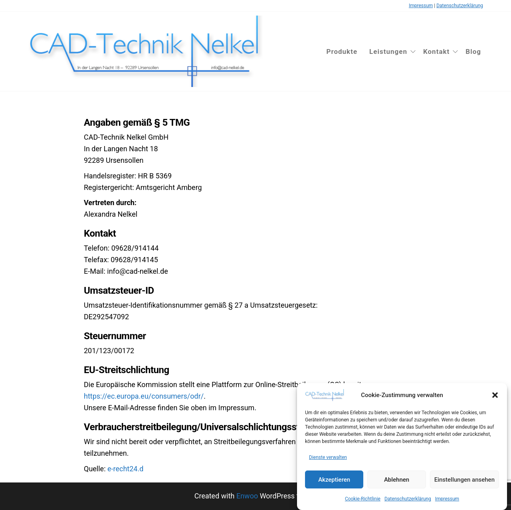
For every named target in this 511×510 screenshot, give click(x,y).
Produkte (341, 51)
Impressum (447, 499)
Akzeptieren (334, 479)
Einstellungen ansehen (464, 479)
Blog (473, 51)
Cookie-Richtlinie (362, 499)
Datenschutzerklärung (407, 499)
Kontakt (436, 51)
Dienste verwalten (328, 457)
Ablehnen (396, 479)
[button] (495, 395)
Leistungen (388, 51)
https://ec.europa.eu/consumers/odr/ (144, 396)
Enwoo (247, 496)
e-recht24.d (125, 469)
